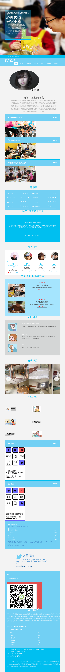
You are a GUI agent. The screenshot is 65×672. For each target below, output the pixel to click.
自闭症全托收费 (14, 666)
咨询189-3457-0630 (42, 290)
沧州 (39, 642)
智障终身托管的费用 (46, 663)
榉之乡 (13, 661)
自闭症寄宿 (39, 661)
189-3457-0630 (18, 37)
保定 (39, 640)
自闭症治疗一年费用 (23, 666)
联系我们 (56, 63)
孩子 (23, 344)
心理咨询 (42, 63)
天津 (39, 639)
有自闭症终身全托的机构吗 (15, 664)
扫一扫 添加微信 (15, 583)
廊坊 (39, 635)
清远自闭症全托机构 (26, 664)
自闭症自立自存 (24, 663)
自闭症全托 (45, 661)
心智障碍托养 (33, 666)
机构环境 (13, 637)
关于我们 (22, 63)
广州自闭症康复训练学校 (35, 663)
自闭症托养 (52, 661)
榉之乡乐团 (25, 661)
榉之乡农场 (19, 661)
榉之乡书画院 (32, 661)
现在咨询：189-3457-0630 (32, 235)
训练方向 (35, 63)
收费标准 (49, 63)
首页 (16, 63)
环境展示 (29, 63)
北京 (39, 637)
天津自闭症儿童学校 (47, 664)
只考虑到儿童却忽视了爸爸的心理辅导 (30, 323)
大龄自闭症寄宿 (16, 663)
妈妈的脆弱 (24, 334)
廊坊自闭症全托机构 (37, 664)
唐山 (39, 644)
